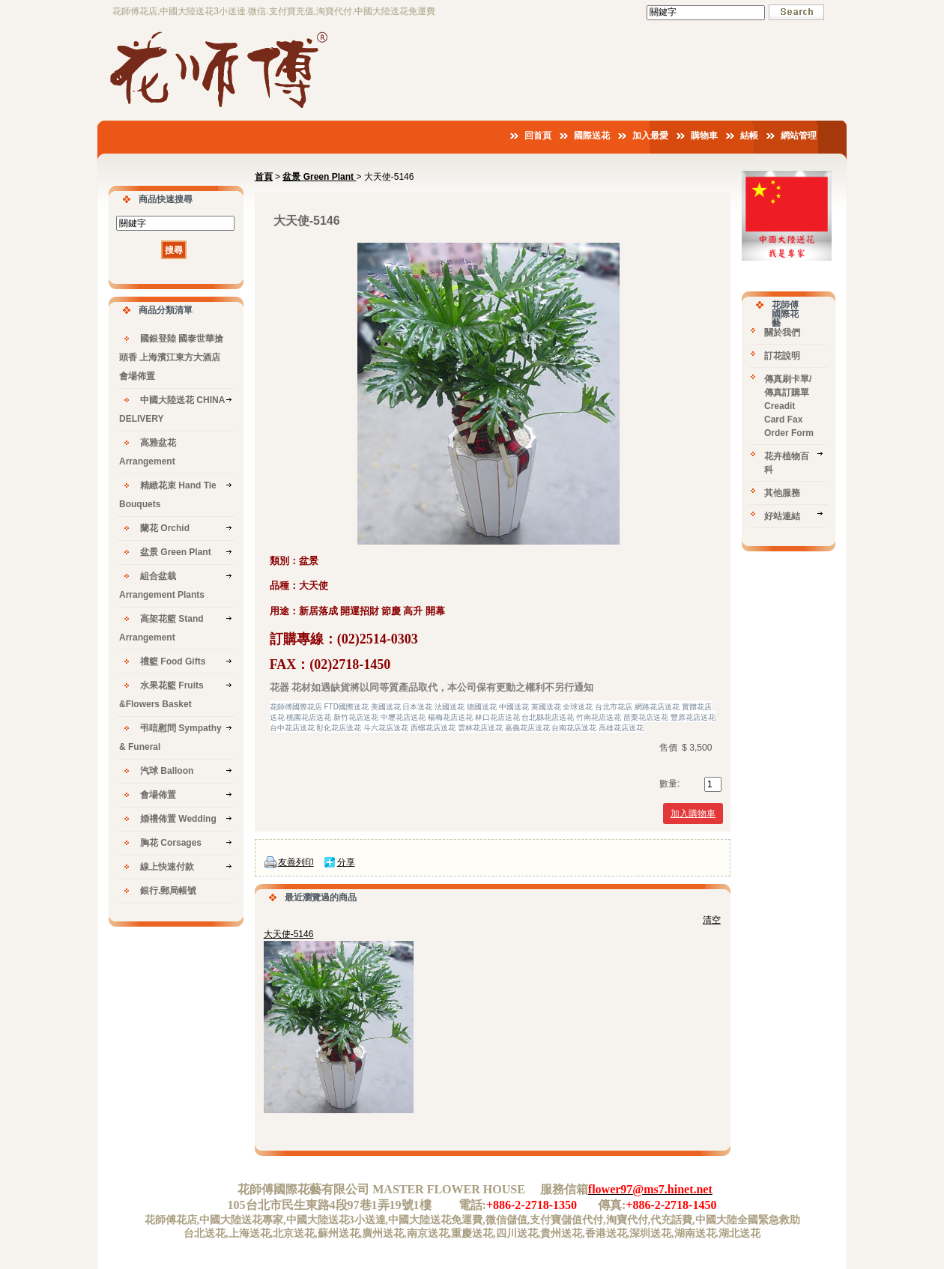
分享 (346, 862)
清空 (712, 920)
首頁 (264, 177)
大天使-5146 (289, 934)
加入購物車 (693, 813)
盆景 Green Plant (319, 177)
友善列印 (296, 862)
